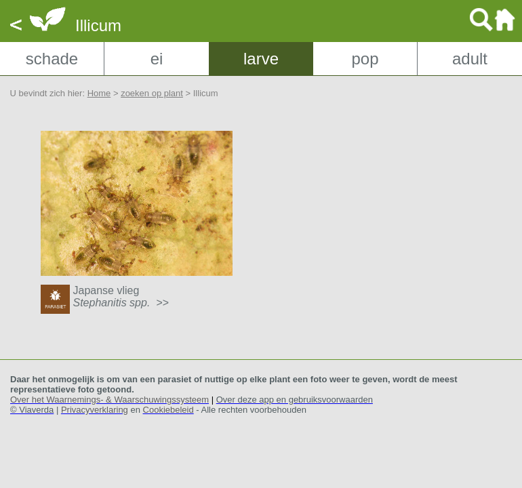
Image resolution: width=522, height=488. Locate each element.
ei (156, 58)
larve (261, 58)
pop (364, 58)
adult (469, 58)
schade (52, 58)
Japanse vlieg (121, 296)
